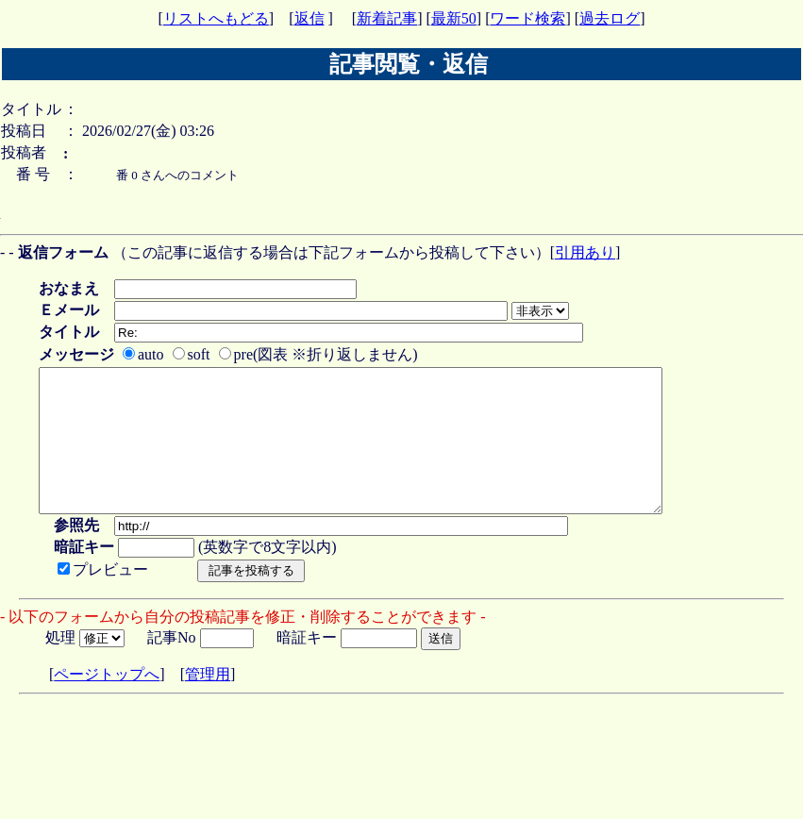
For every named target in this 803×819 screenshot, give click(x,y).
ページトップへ (106, 702)
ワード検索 (527, 18)
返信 (309, 18)
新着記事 (387, 18)
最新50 (454, 18)
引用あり (585, 252)
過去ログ (609, 18)
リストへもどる (216, 18)
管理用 (207, 702)
